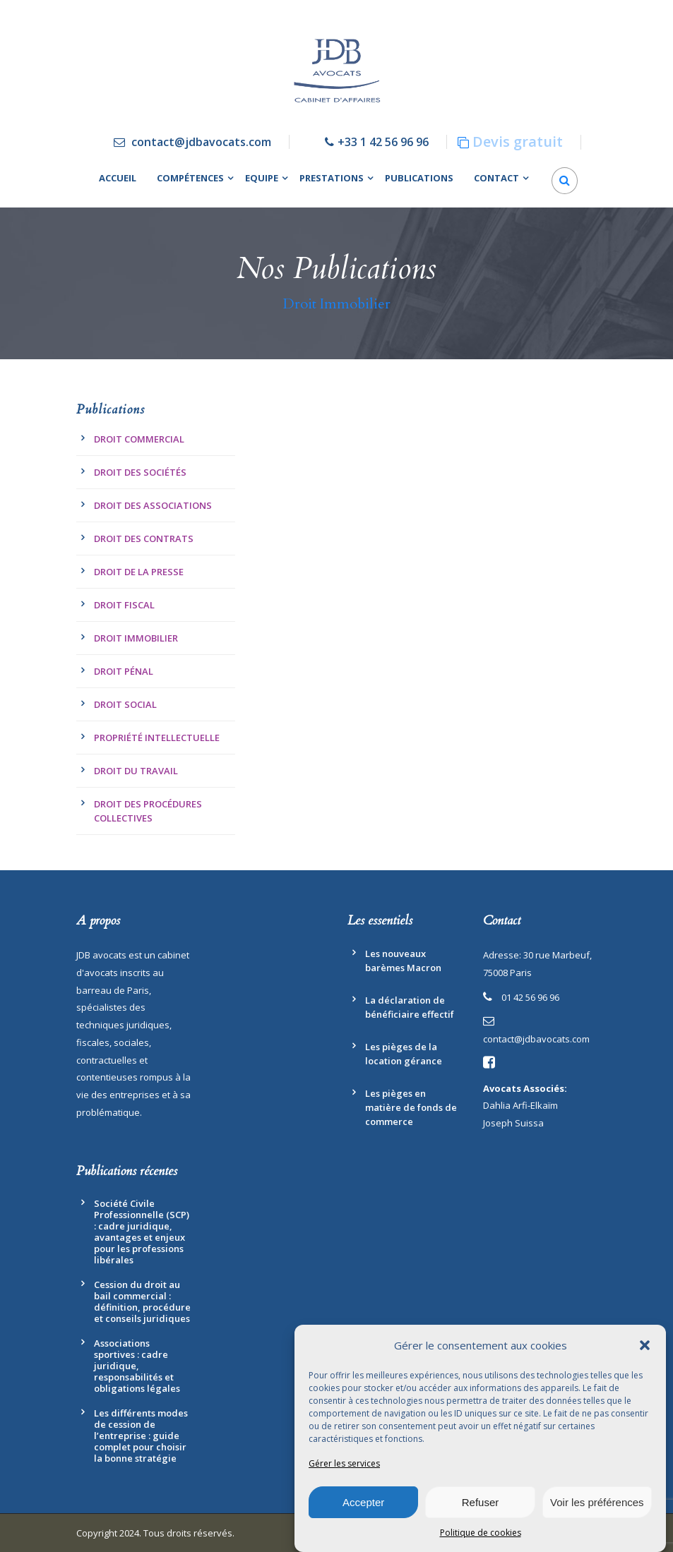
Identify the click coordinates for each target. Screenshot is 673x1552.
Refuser (480, 1502)
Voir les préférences (597, 1502)
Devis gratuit (517, 141)
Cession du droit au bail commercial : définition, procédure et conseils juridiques (142, 1301)
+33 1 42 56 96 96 (383, 142)
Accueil (117, 178)
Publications (419, 178)
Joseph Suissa (513, 1123)
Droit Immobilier (136, 638)
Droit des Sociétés (140, 472)
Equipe (261, 178)
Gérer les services (344, 1464)
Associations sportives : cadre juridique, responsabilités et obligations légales (137, 1366)
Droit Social (125, 704)
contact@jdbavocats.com (201, 142)
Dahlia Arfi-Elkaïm (520, 1105)
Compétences (190, 178)
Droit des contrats (143, 538)
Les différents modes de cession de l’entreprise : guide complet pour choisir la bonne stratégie (141, 1435)
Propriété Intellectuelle (157, 737)
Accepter (363, 1502)
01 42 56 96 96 (530, 997)
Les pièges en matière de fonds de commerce (411, 1107)
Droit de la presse (139, 571)
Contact (496, 178)
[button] (645, 1346)
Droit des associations (153, 505)
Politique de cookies (480, 1533)
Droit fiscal (124, 604)
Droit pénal (123, 671)
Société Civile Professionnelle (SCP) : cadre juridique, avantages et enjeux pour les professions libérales (141, 1231)
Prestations (331, 178)
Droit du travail (136, 770)
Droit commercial (139, 439)
